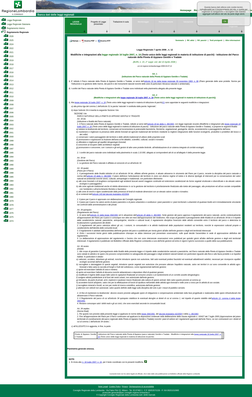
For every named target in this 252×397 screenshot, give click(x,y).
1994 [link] (8, 157)
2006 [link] (8, 113)
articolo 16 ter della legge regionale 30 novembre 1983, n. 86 (171, 81)
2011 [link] (8, 92)
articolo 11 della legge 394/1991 (104, 215)
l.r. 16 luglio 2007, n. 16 (92, 362)
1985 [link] (8, 177)
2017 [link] (8, 68)
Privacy (125, 386)
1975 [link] (8, 217)
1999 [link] (8, 141)
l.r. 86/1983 (193, 314)
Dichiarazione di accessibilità (141, 386)
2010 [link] (8, 96)
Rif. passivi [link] (202, 40)
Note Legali (103, 386)
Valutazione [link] (188, 22)
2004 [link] (8, 121)
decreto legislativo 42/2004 (170, 314)
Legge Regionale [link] (11, 20)
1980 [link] (8, 197)
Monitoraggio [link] (143, 22)
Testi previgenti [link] (216, 40)
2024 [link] (8, 44)
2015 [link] (8, 76)
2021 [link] (8, 52)
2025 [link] (8, 40)
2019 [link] (8, 60)
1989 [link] (8, 169)
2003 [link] (8, 125)
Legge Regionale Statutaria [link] (15, 24)
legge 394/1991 (148, 314)
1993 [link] (8, 161)
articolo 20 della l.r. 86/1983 (149, 215)
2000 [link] (8, 137)
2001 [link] (8, 133)
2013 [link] (8, 84)
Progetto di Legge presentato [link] (98, 23)
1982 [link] (8, 189)
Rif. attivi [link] (190, 40)
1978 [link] (8, 205)
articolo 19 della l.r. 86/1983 (99, 176)
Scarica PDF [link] (87, 41)
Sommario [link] (180, 40)
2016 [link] (8, 72)
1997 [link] (8, 149)
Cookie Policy (115, 386)
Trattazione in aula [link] (121, 22)
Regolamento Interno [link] (13, 28)
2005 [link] (8, 117)
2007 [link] (8, 108)
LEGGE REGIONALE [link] (76, 23)
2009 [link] (8, 100)
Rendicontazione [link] (166, 22)
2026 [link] (8, 36)
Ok (225, 21)
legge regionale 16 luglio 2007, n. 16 (121, 54)
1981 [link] (8, 193)
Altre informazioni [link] (232, 40)
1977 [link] (8, 209)
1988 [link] (8, 173)
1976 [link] (8, 213)
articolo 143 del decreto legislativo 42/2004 (110, 194)
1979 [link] (8, 201)
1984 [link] (8, 181)
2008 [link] (8, 104)
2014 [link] (8, 80)
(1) (163, 102)
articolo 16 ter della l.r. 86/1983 (160, 124)
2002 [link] (8, 129)
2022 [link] (8, 48)
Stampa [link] (73, 40)
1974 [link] (8, 221)
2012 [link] (8, 88)
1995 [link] (8, 153)
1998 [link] (8, 145)
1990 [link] (8, 165)
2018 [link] (8, 64)
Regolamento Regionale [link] (15, 32)
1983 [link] (8, 185)
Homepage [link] (185, 10)
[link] (18, 15)
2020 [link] (8, 56)
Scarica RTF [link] (104, 41)
